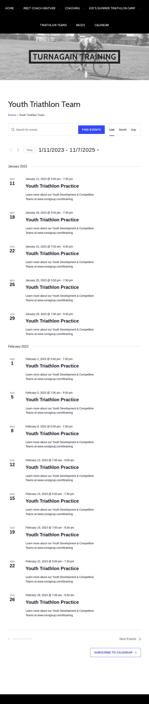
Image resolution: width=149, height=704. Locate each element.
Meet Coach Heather (39, 8)
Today (29, 150)
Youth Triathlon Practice (52, 186)
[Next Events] (18, 150)
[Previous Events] (10, 150)
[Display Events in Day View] (133, 130)
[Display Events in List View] (111, 130)
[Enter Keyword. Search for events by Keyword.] (43, 130)
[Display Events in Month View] (122, 130)
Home (9, 8)
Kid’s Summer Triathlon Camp (112, 8)
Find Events (91, 129)
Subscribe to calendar (113, 652)
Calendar (101, 25)
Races (80, 25)
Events (12, 115)
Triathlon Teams (53, 25)
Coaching (72, 8)
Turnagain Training (74, 56)
